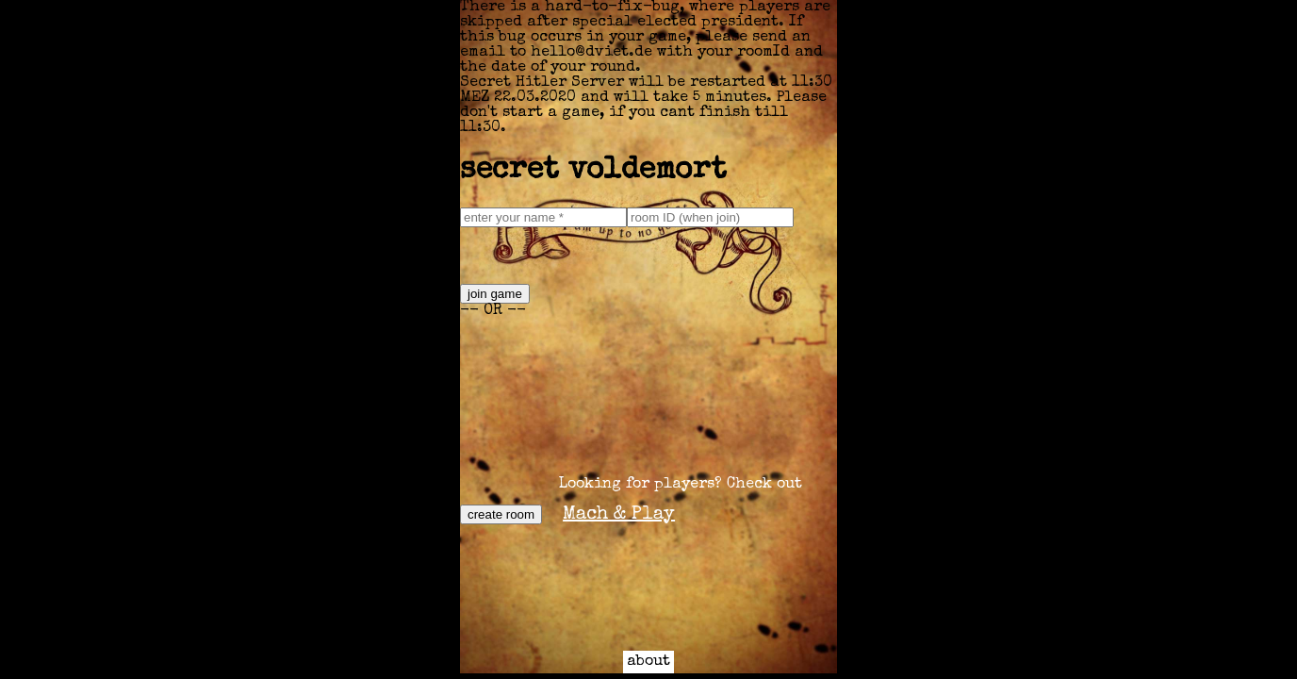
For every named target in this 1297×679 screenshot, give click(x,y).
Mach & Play (619, 514)
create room (501, 514)
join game (495, 294)
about (648, 662)
